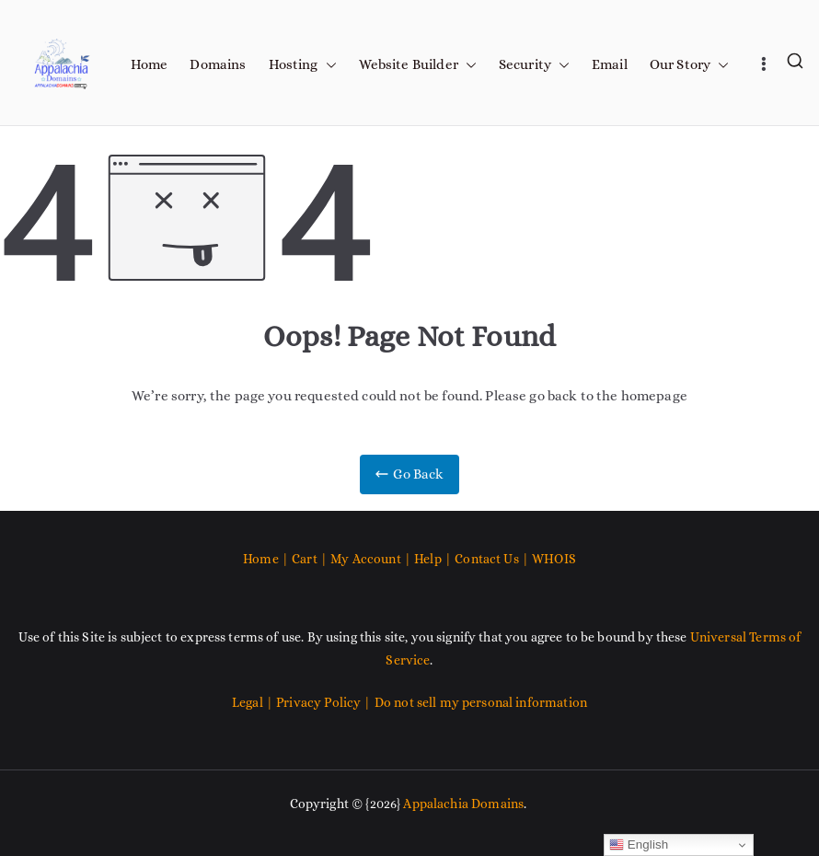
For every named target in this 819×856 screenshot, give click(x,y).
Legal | (254, 702)
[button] (327, 64)
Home (149, 64)
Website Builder (418, 64)
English (639, 845)
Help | (434, 558)
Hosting (303, 64)
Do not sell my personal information (481, 702)
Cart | (311, 558)
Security (534, 64)
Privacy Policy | (325, 702)
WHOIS (554, 558)
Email (610, 64)
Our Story (689, 64)
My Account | (372, 558)
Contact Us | (492, 558)
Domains (218, 64)
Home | (267, 558)
